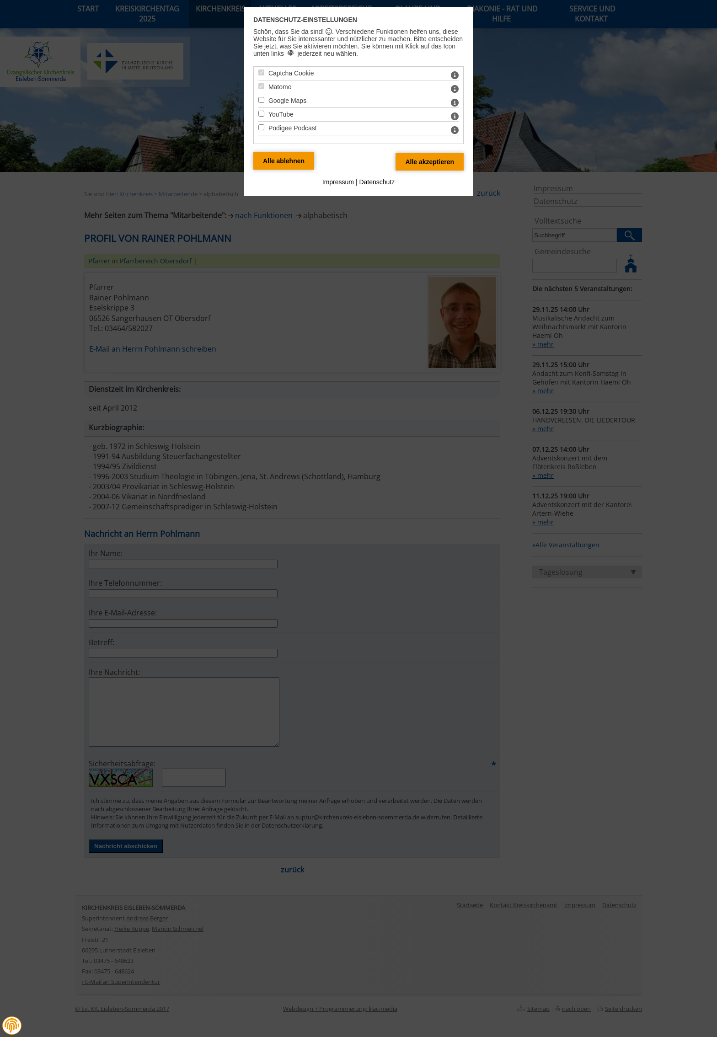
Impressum (338, 182)
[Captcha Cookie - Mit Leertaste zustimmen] (261, 72)
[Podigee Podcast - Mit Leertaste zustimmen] (261, 127)
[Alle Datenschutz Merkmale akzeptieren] (430, 162)
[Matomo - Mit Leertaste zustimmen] (261, 86)
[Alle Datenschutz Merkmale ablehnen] (283, 161)
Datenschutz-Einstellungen (305, 19)
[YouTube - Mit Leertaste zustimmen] (261, 114)
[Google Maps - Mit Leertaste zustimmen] (261, 100)
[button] (12, 1025)
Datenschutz (377, 182)
